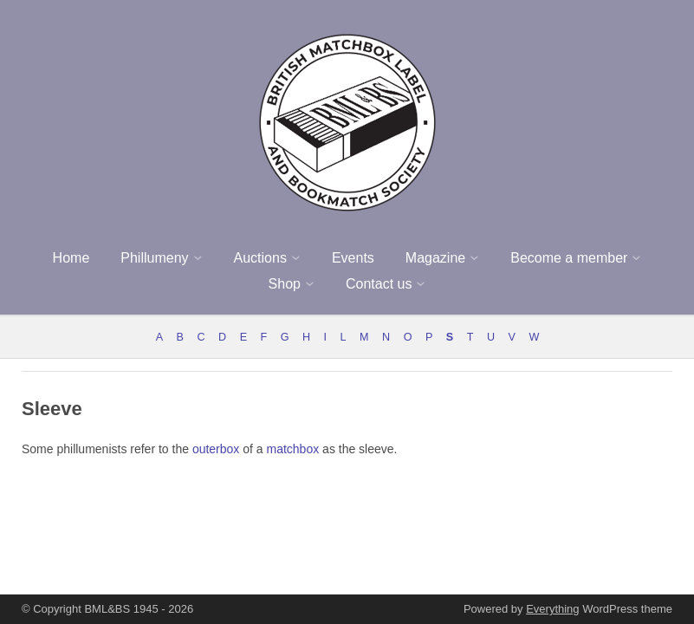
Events (353, 257)
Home (71, 257)
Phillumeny (154, 257)
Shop (285, 283)
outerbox (215, 449)
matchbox (293, 449)
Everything (552, 608)
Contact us (379, 283)
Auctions (260, 257)
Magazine (435, 257)
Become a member (568, 257)
